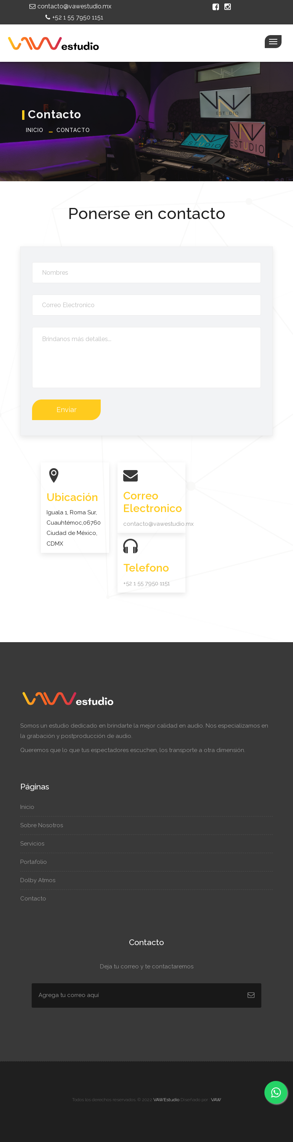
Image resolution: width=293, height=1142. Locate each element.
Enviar (66, 410)
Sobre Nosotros (45, 825)
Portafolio (36, 862)
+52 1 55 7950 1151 (73, 17)
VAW (216, 1099)
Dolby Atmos (40, 880)
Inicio (34, 130)
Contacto (73, 130)
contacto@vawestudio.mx (69, 6)
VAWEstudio (166, 1099)
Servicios (36, 843)
